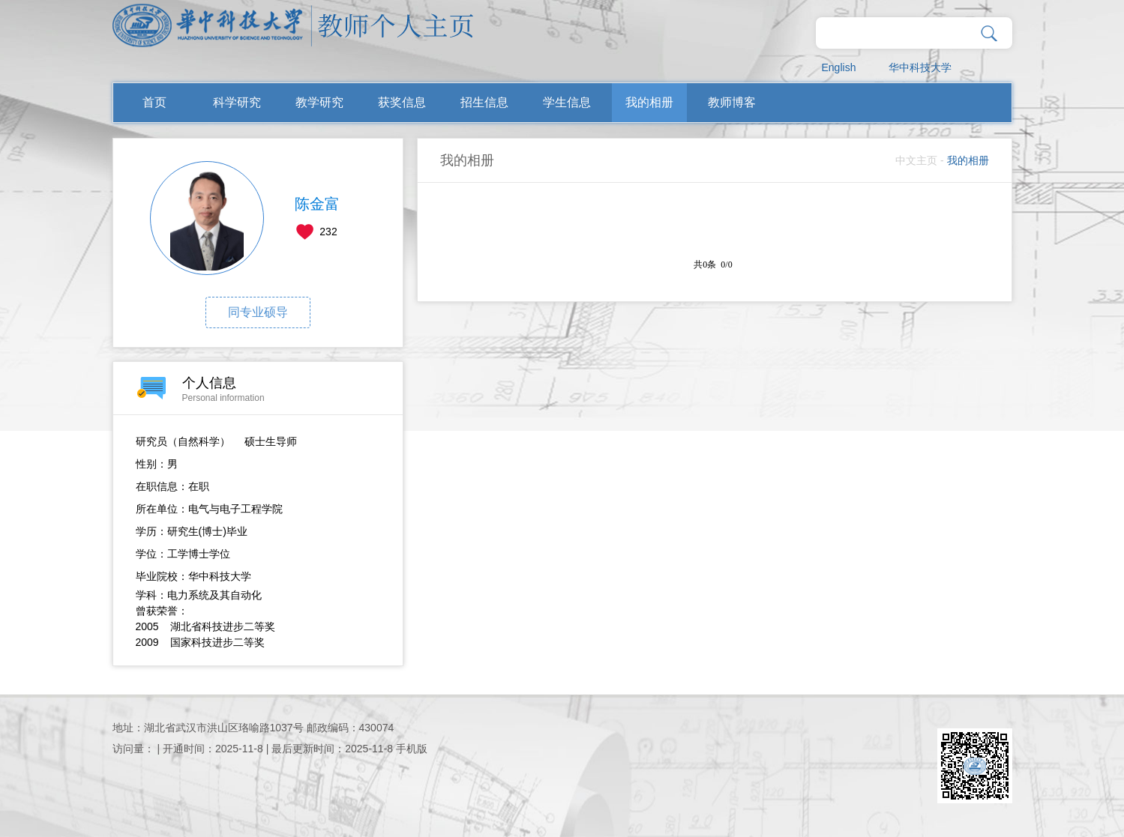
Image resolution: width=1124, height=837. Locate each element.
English (839, 67)
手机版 (411, 749)
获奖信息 (402, 102)
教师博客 (732, 102)
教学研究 (319, 102)
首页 (154, 102)
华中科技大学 (920, 67)
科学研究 (237, 102)
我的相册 (649, 102)
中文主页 (916, 160)
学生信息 (567, 102)
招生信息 (484, 102)
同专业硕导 (258, 312)
